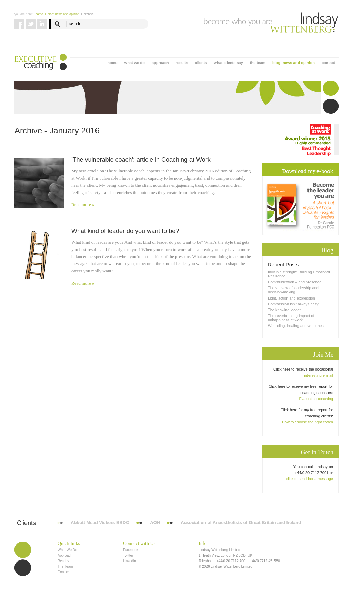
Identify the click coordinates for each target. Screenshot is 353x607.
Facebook (130, 550)
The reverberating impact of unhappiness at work (291, 318)
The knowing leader (284, 310)
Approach (65, 555)
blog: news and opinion (293, 63)
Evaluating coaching (316, 399)
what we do (134, 63)
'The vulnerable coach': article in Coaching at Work (141, 159)
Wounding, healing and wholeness (296, 326)
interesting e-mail (318, 375)
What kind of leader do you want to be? (125, 230)
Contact (63, 572)
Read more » (82, 204)
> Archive (87, 14)
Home (39, 14)
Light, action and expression (291, 298)
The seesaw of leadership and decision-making (293, 290)
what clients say (228, 63)
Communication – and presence (294, 282)
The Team (65, 566)
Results (63, 561)
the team (257, 63)
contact (328, 63)
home (112, 63)
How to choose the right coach (307, 422)
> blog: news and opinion (62, 14)
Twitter (128, 555)
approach (160, 63)
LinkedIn (129, 561)
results (181, 63)
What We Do (67, 550)
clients (201, 63)
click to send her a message (309, 479)
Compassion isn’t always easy (293, 304)
